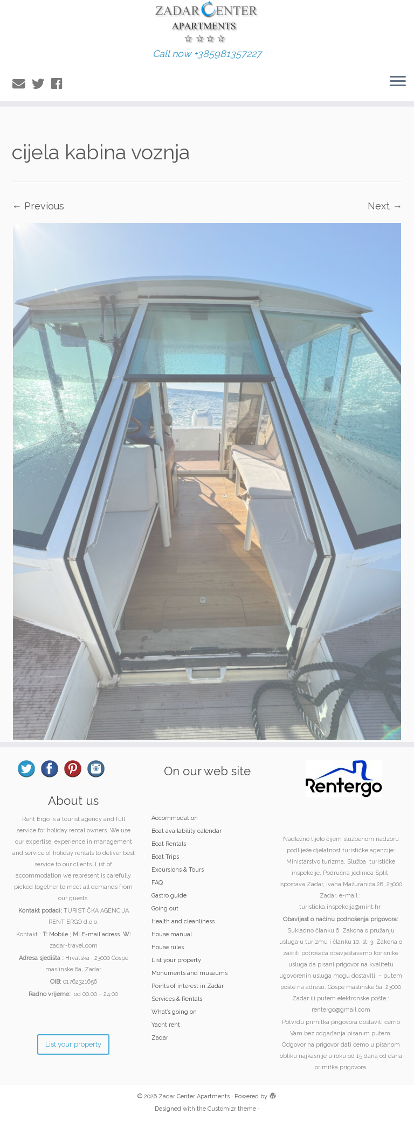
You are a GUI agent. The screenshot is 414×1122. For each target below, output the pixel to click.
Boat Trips (165, 856)
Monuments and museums (189, 973)
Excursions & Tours (177, 869)
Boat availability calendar (186, 831)
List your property (176, 960)
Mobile (58, 934)
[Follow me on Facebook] (60, 83)
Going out (164, 908)
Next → (385, 206)
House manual (171, 934)
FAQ (157, 882)
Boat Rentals (168, 843)
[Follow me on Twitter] (41, 83)
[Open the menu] (398, 82)
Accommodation (174, 818)
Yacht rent (165, 1024)
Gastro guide (169, 895)
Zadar (159, 1037)
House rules (167, 947)
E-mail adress (100, 934)
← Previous (38, 206)
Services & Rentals (176, 998)
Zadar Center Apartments (194, 1096)
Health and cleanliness (183, 921)
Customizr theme (232, 1108)
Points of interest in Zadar (187, 986)
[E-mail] (22, 83)
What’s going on (174, 1011)
